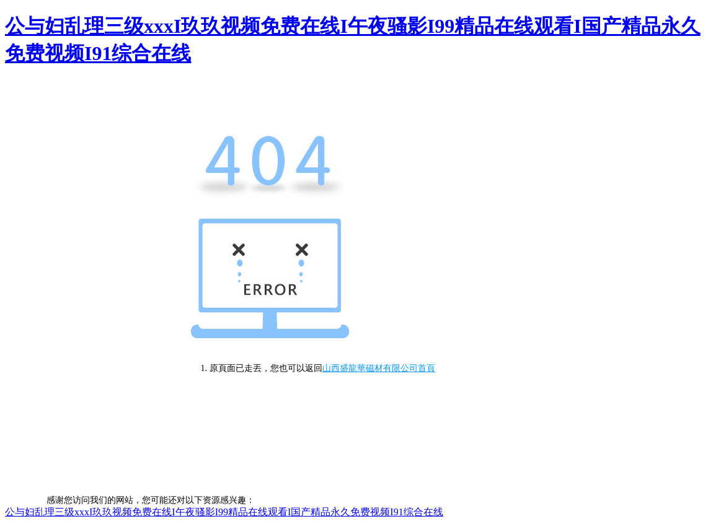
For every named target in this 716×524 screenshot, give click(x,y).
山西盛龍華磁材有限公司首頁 (378, 368)
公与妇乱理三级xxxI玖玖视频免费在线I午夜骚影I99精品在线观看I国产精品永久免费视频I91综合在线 (224, 512)
